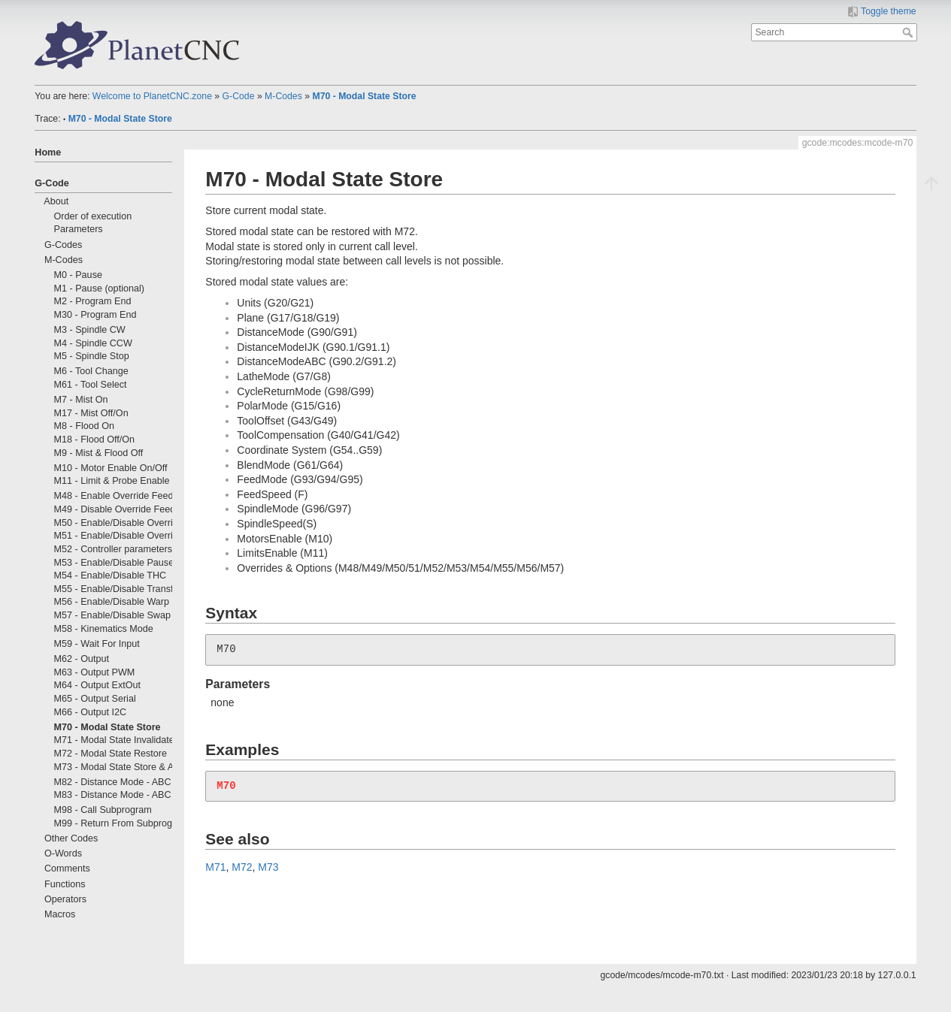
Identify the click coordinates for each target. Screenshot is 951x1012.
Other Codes (71, 838)
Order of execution (93, 216)
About (56, 201)
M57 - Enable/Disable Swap (112, 615)
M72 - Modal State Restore (111, 753)
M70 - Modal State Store (364, 96)
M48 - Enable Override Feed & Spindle (135, 496)
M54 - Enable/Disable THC (110, 575)
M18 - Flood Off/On (94, 439)
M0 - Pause (78, 275)
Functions (65, 884)
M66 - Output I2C (90, 712)
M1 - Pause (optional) (99, 288)
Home (48, 152)
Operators (65, 899)
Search (909, 32)
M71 (215, 867)
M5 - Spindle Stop (91, 356)
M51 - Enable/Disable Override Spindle (136, 535)
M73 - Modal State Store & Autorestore (135, 767)
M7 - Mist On (81, 399)
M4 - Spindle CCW (93, 343)
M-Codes (283, 96)
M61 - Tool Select (90, 384)
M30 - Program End (95, 315)
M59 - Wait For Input (97, 644)
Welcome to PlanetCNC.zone (152, 96)
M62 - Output (82, 659)
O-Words (63, 853)
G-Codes (63, 245)
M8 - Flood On (84, 426)
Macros (59, 914)
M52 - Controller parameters (113, 549)
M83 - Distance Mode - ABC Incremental (138, 795)
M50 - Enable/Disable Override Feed (130, 523)
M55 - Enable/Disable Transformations (134, 589)
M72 (242, 867)
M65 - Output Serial (95, 698)
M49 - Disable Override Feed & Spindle (136, 509)
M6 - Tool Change (91, 371)
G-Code (239, 96)
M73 (268, 867)
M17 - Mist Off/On (91, 413)
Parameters (78, 229)
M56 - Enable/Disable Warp (112, 602)
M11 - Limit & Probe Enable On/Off (127, 481)
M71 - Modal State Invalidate (114, 740)
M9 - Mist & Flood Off (99, 453)
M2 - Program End (93, 301)
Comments (67, 868)
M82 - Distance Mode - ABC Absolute (132, 782)
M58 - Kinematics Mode (103, 629)
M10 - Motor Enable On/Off (111, 468)
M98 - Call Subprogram (103, 810)
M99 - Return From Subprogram (121, 823)
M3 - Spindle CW (90, 330)
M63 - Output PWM (94, 672)
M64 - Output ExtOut (97, 685)
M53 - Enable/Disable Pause (114, 562)
